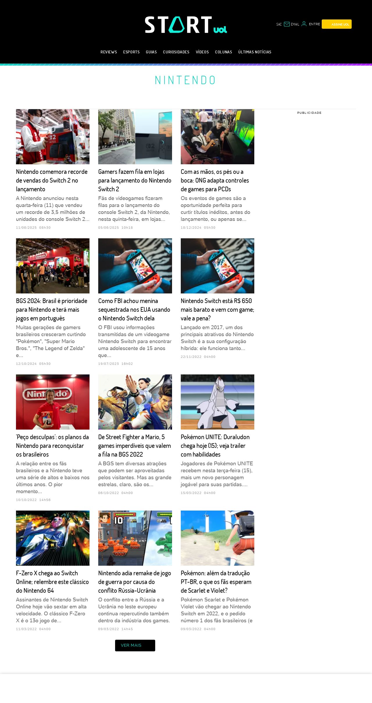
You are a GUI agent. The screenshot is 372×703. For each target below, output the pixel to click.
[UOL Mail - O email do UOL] (291, 24)
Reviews (109, 52)
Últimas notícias (254, 52)
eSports (131, 52)
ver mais (135, 645)
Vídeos (202, 52)
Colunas (223, 52)
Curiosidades (176, 52)
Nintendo (186, 79)
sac (279, 24)
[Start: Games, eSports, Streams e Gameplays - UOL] (179, 24)
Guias (151, 52)
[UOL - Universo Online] (220, 29)
